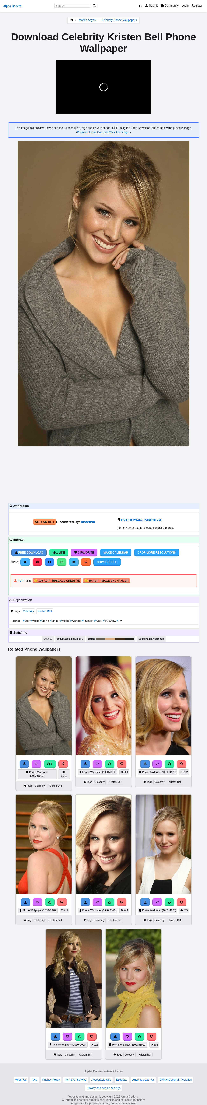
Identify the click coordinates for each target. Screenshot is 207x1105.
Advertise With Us (143, 1079)
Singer (55, 620)
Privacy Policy (51, 1079)
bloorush (88, 522)
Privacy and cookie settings (103, 1088)
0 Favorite (84, 552)
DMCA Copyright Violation (176, 1079)
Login (185, 5)
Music (35, 620)
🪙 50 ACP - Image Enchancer (106, 580)
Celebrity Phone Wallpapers (119, 20)
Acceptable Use (101, 1079)
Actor (98, 620)
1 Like (59, 552)
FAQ (34, 1079)
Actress (76, 620)
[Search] (94, 6)
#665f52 (100, 639)
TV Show (110, 620)
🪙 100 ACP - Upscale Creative (57, 580)
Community (170, 5)
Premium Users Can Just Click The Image (103, 132)
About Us (21, 1079)
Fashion (88, 620)
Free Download (29, 552)
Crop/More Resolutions (156, 552)
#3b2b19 (120, 639)
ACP (20, 580)
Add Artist (44, 522)
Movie (45, 620)
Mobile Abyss (87, 20)
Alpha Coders (12, 6)
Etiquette (121, 1079)
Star (26, 620)
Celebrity (28, 611)
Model (65, 620)
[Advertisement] (103, 474)
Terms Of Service (75, 1079)
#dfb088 (110, 639)
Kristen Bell (45, 611)
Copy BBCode (107, 562)
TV (119, 620)
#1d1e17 (129, 639)
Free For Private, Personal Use (141, 519)
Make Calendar (115, 552)
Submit (151, 5)
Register (197, 5)
